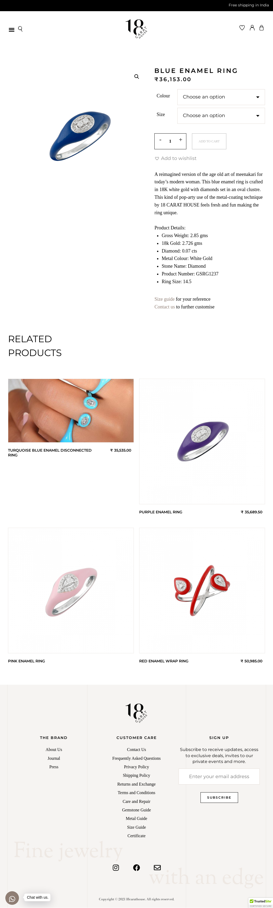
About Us (54, 750)
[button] (11, 29)
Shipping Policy (136, 775)
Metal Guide (136, 818)
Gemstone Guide (136, 810)
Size (160, 114)
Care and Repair (136, 801)
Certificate (136, 836)
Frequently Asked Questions (136, 758)
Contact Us (136, 750)
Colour (163, 95)
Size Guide (136, 827)
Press (53, 767)
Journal (53, 758)
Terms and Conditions (136, 793)
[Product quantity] (170, 142)
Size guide (164, 299)
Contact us (164, 307)
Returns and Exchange (136, 784)
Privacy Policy (136, 767)
